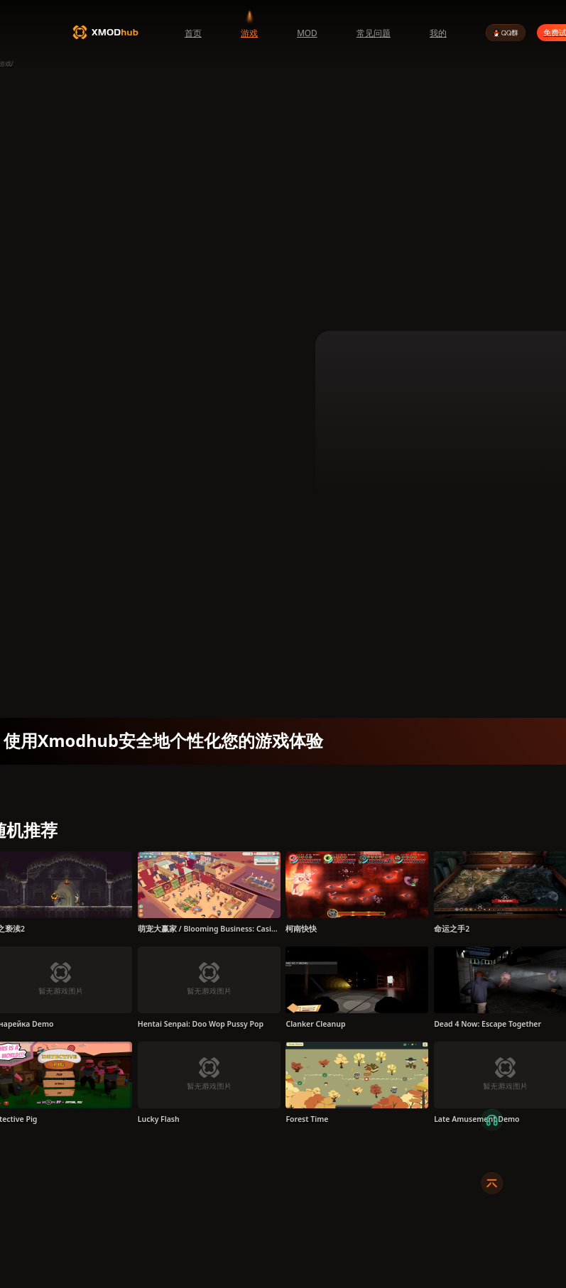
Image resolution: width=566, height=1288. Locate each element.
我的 (438, 32)
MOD (307, 32)
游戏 (249, 32)
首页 (193, 32)
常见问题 (374, 32)
